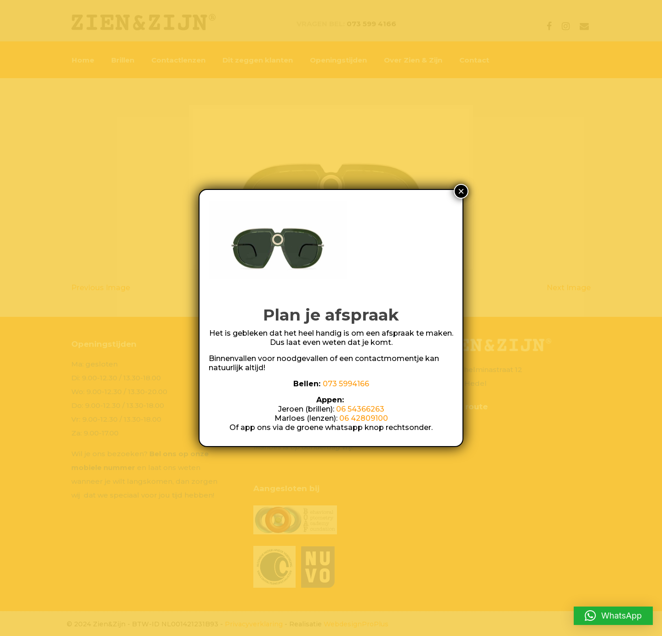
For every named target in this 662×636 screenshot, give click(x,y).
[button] (613, 616)
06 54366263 (360, 409)
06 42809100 (363, 418)
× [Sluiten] (461, 191)
